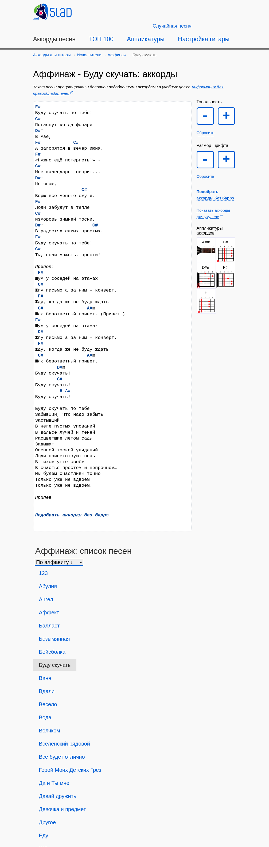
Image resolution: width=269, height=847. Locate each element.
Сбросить (206, 132)
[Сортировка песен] (59, 562)
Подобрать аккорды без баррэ (72, 515)
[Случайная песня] (172, 26)
